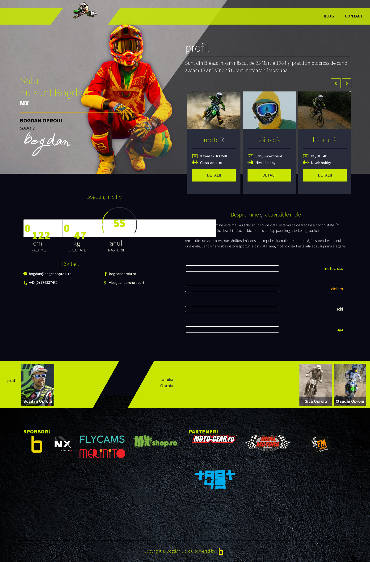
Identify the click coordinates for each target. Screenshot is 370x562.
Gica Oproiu (315, 401)
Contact (354, 16)
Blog (329, 16)
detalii (214, 175)
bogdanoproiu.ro (113, 273)
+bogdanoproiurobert (113, 282)
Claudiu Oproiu (350, 401)
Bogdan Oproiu (37, 401)
